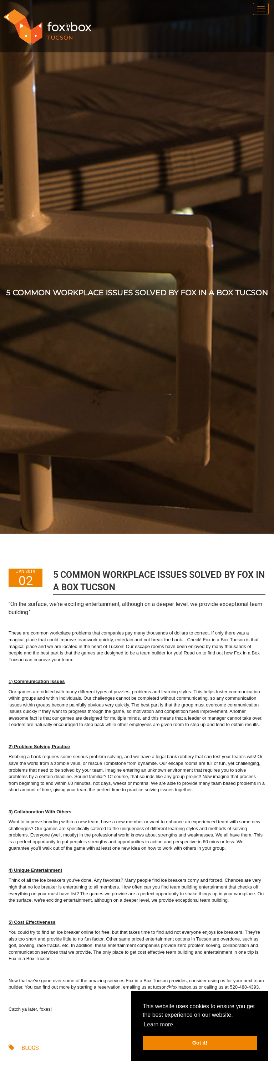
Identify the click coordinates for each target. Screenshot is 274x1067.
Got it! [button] (199, 1043)
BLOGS (24, 1048)
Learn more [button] (158, 1024)
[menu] (261, 9)
